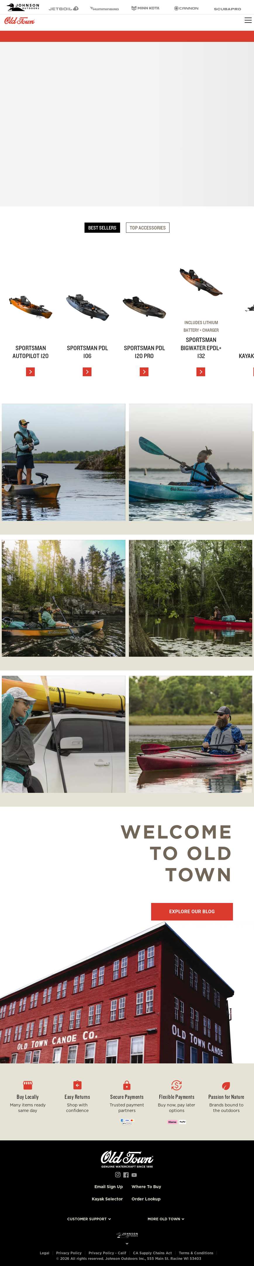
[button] (77, 1102)
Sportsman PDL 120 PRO (144, 352)
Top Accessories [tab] (148, 228)
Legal (44, 1253)
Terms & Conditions (196, 1253)
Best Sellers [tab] (102, 228)
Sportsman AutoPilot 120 (31, 352)
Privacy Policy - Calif (107, 1253)
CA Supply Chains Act (152, 1253)
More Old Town (164, 1219)
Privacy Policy (69, 1253)
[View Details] (30, 372)
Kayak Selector (107, 1199)
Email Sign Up (108, 1186)
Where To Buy (146, 1186)
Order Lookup (146, 1199)
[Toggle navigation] (248, 20)
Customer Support (87, 1219)
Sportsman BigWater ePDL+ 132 (201, 348)
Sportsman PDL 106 (87, 352)
